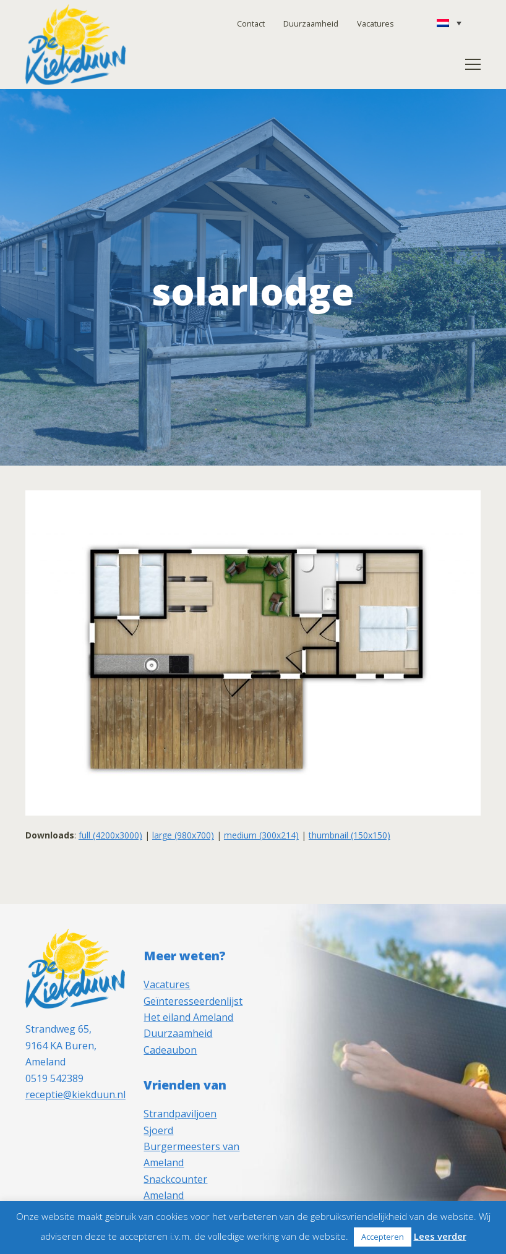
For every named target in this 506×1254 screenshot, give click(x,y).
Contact (251, 23)
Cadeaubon (170, 1050)
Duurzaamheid (310, 23)
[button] (473, 64)
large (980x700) (183, 835)
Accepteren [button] (382, 1236)
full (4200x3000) (110, 835)
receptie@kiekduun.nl (75, 1094)
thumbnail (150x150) (349, 835)
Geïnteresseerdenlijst (193, 1001)
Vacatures (375, 23)
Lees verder (440, 1236)
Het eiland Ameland (188, 1017)
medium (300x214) (261, 835)
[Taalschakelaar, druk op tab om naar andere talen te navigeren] (449, 22)
